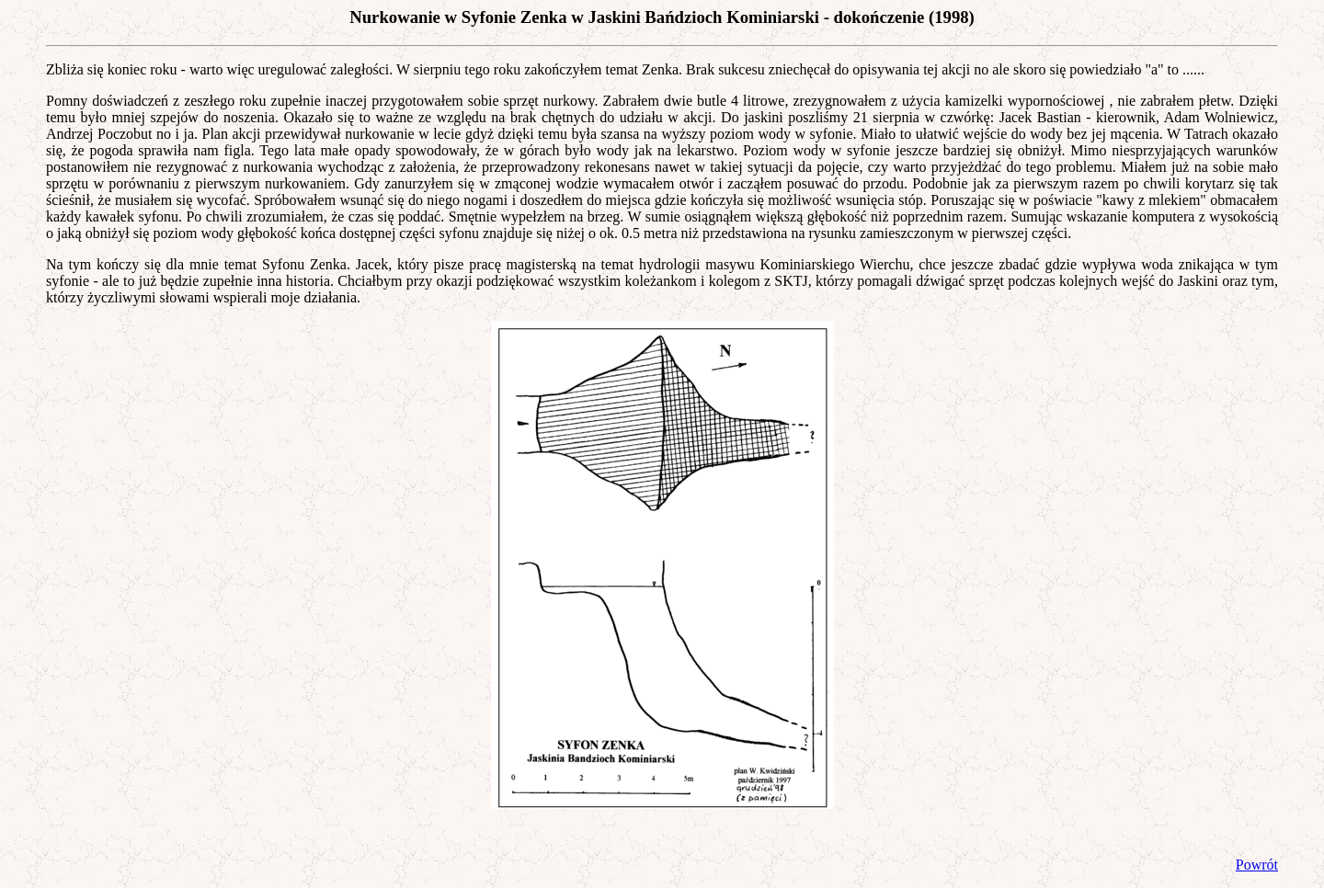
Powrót (1257, 864)
